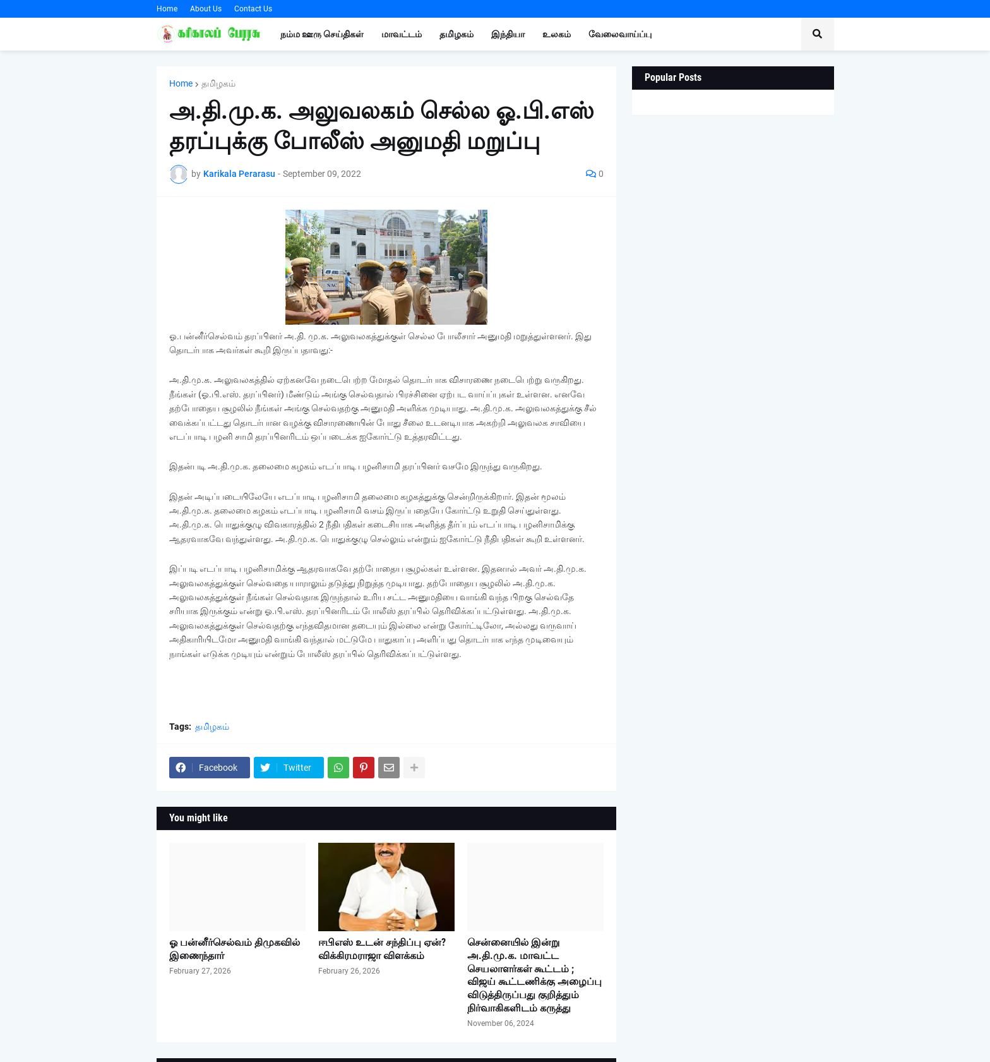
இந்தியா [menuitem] (508, 34)
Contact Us (253, 8)
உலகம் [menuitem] (556, 34)
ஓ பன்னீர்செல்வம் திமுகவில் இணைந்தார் (234, 949)
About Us (206, 8)
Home (167, 8)
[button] (817, 34)
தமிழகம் (218, 83)
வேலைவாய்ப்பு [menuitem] (620, 34)
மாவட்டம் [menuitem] (401, 34)
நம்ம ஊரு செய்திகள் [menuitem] (322, 34)
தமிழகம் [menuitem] (456, 34)
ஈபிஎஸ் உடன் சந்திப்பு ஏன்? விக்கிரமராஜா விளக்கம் (382, 949)
